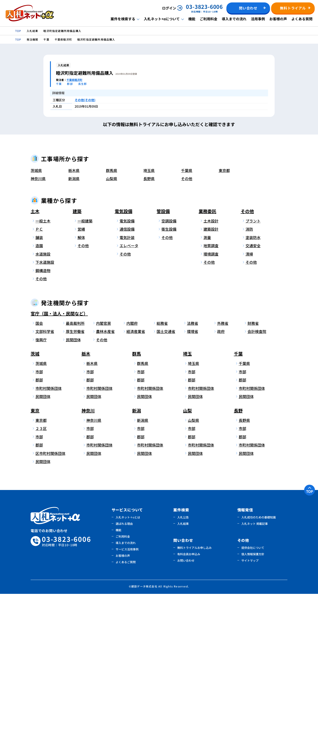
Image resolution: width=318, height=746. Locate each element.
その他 (186, 331)
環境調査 (210, 406)
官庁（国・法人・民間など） (59, 465)
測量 (207, 389)
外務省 (222, 475)
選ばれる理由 (124, 676)
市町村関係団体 (48, 540)
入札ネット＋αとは (128, 669)
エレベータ (129, 398)
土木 (35, 363)
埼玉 (187, 506)
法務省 (192, 475)
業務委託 (207, 363)
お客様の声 (278, 18)
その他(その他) (85, 100)
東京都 (224, 322)
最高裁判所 (75, 475)
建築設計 (210, 381)
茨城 (35, 506)
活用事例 (258, 18)
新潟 (136, 562)
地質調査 (210, 398)
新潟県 (74, 331)
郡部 (39, 532)
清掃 (249, 406)
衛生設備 (168, 381)
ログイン (169, 8)
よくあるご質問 (126, 714)
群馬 (136, 506)
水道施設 (42, 406)
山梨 (187, 562)
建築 (77, 363)
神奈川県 (38, 331)
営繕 (81, 381)
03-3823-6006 (66, 693)
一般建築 (85, 373)
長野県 (149, 331)
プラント (253, 373)
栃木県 (74, 322)
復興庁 (41, 492)
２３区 (41, 580)
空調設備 (168, 373)
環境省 (192, 483)
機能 (191, 18)
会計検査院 (257, 483)
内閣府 (132, 475)
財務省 (253, 475)
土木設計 (210, 373)
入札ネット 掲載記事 (254, 676)
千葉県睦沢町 (74, 80)
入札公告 (183, 669)
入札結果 (183, 676)
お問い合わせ (185, 712)
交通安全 (253, 398)
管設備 (163, 363)
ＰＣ (39, 381)
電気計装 (127, 389)
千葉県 (186, 322)
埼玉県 (149, 322)
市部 (39, 524)
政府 (221, 483)
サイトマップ (250, 712)
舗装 (39, 389)
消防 (249, 381)
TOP (309, 643)
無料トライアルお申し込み (194, 700)
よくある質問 (301, 18)
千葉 (238, 506)
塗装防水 (253, 389)
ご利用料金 (208, 18)
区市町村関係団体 (49, 605)
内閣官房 (103, 475)
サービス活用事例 (127, 701)
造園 (39, 398)
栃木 (85, 506)
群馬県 (111, 322)
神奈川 (88, 562)
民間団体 (73, 492)
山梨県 (111, 331)
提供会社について (252, 700)
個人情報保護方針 (252, 706)
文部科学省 (44, 483)
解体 (81, 389)
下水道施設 (44, 414)
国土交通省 (166, 483)
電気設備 (123, 363)
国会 (39, 475)
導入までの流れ (234, 18)
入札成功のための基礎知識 (258, 669)
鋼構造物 (42, 422)
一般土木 (42, 373)
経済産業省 (135, 483)
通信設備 (127, 381)
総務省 (162, 475)
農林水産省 (105, 483)
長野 (238, 562)
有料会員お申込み (188, 706)
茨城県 (36, 322)
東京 (35, 562)
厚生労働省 (75, 483)
